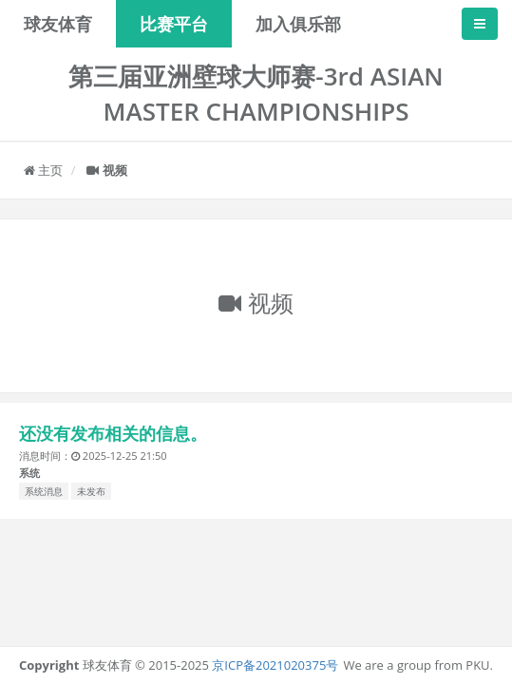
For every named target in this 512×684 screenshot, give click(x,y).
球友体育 (58, 23)
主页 (43, 170)
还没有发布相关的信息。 (113, 433)
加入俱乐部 (298, 23)
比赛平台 (174, 23)
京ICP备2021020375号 (275, 665)
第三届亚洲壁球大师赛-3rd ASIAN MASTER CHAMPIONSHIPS (255, 93)
